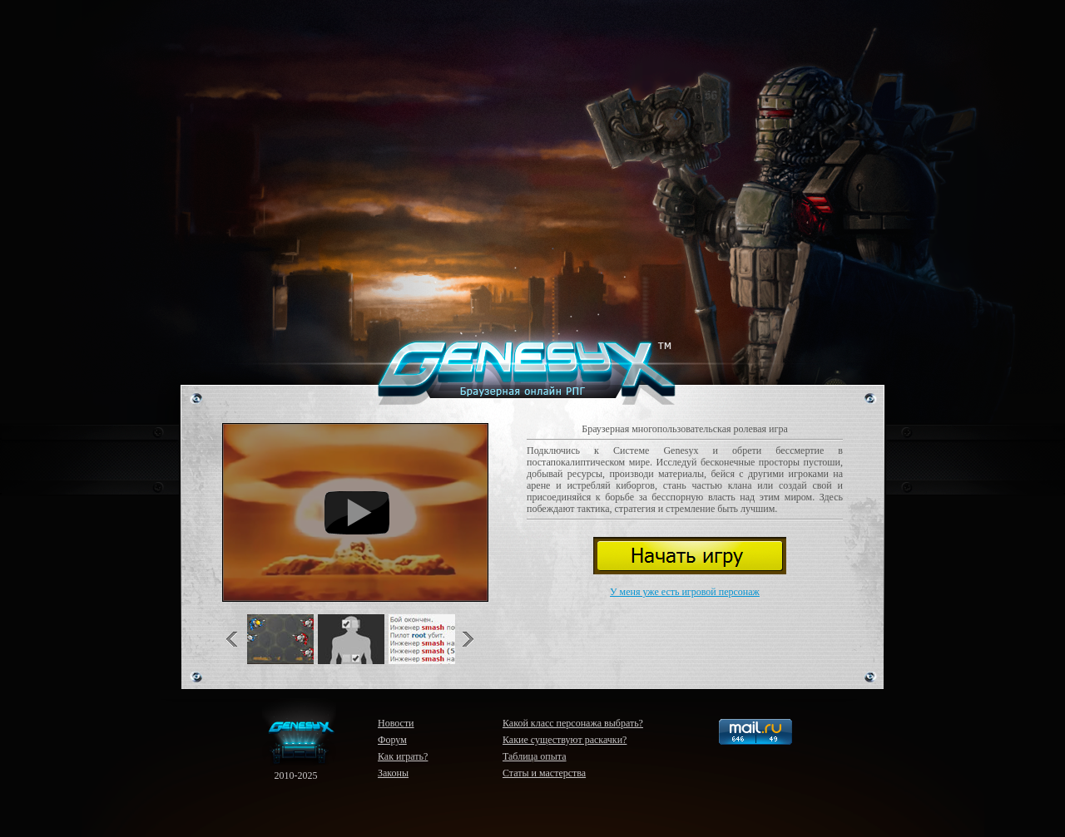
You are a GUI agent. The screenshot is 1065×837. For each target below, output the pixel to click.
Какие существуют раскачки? (565, 740)
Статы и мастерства (544, 773)
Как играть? (403, 756)
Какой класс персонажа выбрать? (573, 723)
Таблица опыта (535, 756)
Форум (392, 740)
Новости (396, 723)
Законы (393, 773)
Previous (236, 639)
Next (464, 639)
